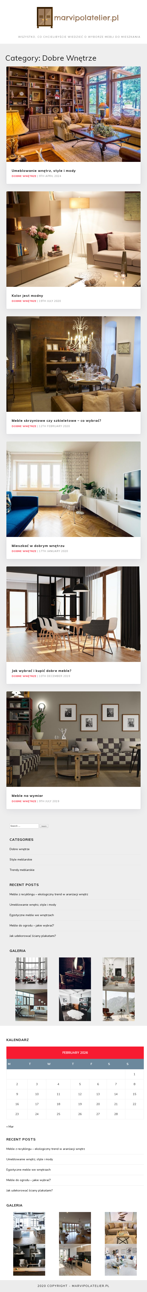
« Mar (10, 1127)
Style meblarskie (21, 860)
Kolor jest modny (27, 295)
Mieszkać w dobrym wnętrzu (38, 546)
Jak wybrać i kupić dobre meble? (42, 670)
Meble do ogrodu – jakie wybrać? (32, 925)
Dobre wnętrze (24, 176)
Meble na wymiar (27, 795)
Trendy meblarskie (22, 870)
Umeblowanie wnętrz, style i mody (44, 170)
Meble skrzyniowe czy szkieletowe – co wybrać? (56, 420)
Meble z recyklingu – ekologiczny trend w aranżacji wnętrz (49, 894)
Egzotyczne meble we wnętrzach (32, 915)
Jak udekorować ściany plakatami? (33, 936)
